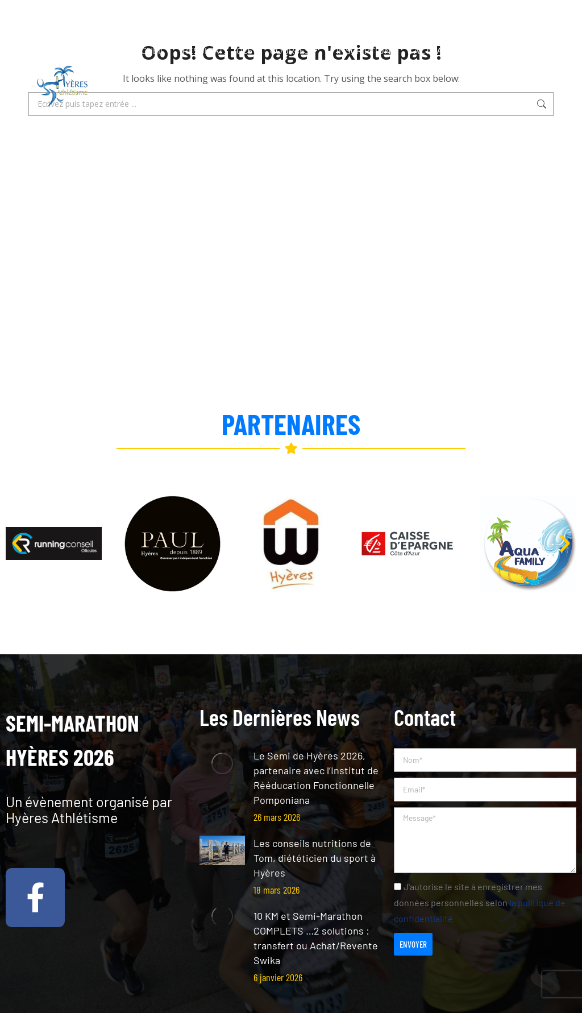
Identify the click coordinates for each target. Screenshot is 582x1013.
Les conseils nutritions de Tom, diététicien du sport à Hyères (314, 858)
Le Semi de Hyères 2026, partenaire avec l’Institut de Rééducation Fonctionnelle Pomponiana (316, 777)
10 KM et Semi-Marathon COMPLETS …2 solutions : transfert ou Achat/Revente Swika (315, 938)
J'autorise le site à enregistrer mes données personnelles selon (480, 902)
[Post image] (222, 763)
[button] (17, 543)
